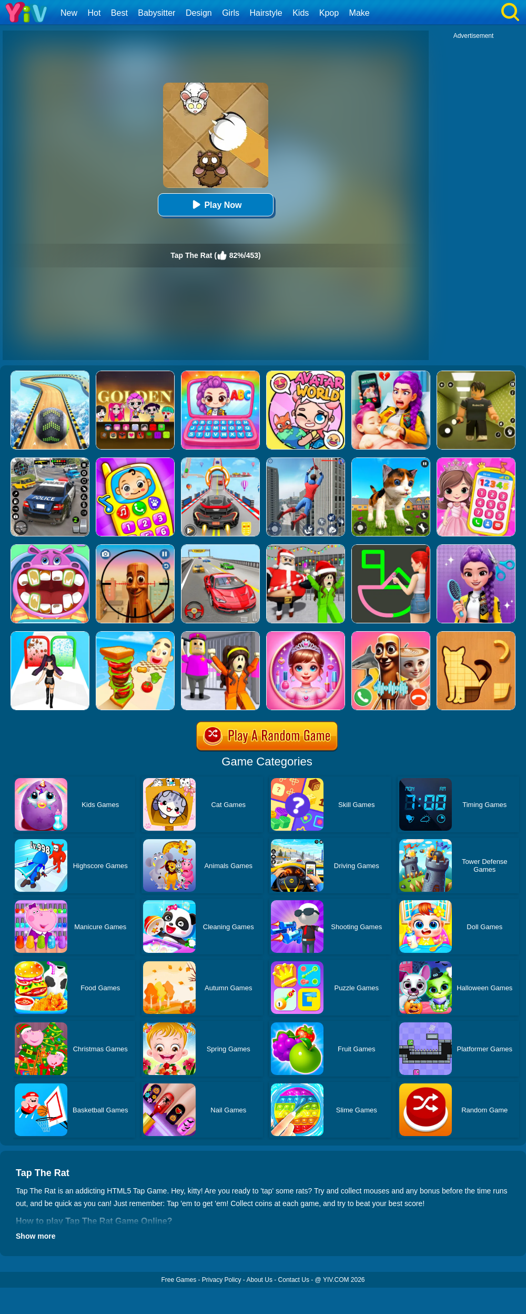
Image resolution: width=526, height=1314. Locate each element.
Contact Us (293, 1279)
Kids (300, 12)
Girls (230, 12)
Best (119, 12)
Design (199, 12)
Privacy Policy (221, 1279)
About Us (259, 1279)
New (68, 12)
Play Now (215, 204)
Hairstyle (266, 12)
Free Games (178, 1279)
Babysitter (156, 12)
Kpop (329, 12)
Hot (93, 12)
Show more (35, 1236)
